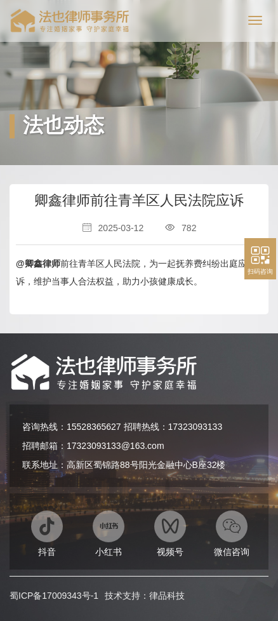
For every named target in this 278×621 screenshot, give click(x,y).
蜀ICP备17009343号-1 (54, 596)
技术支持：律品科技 (145, 596)
